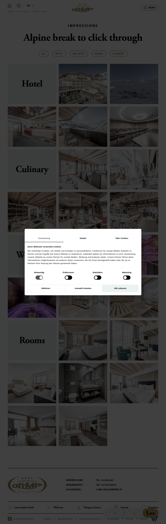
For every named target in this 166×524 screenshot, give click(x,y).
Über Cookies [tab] (122, 238)
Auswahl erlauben (83, 288)
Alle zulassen (120, 288)
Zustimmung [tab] (44, 238)
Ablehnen (45, 288)
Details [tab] (83, 238)
